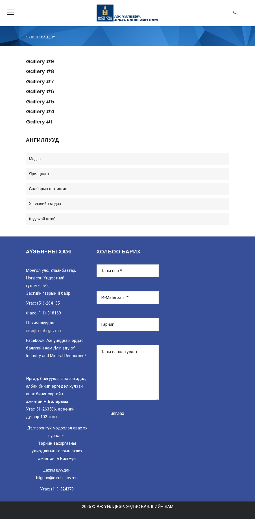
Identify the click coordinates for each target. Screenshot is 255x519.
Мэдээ (35, 159)
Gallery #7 (40, 81)
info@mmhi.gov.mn (43, 330)
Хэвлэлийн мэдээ (45, 204)
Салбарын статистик (48, 189)
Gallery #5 (40, 101)
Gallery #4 (40, 111)
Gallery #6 (40, 91)
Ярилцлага (39, 174)
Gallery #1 (39, 121)
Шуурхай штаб (42, 219)
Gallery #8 (40, 71)
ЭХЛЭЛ (32, 37)
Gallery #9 (40, 61)
